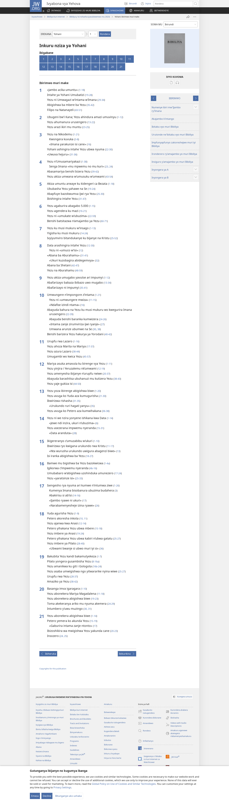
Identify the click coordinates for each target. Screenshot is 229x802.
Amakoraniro (110, 735)
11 (129, 59)
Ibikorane (108, 744)
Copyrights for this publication (52, 668)
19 (103, 66)
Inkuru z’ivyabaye (111, 753)
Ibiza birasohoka (77, 727)
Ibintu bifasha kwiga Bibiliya (48, 729)
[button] (83, 10)
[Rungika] (188, 17)
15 (69, 66)
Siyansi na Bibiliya (43, 756)
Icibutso (107, 740)
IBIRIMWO (174, 98)
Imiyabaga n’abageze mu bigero (50, 742)
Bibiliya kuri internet (56, 16)
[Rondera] (173, 3)
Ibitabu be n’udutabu (79, 714)
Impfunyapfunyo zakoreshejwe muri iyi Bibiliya (174, 144)
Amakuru (108, 704)
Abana (38, 747)
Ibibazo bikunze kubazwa (115, 718)
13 (52, 66)
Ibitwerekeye (109, 712)
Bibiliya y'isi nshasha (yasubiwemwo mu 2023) (90, 16)
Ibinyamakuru (76, 732)
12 (43, 66)
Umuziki (73, 763)
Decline (47, 796)
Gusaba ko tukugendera (114, 722)
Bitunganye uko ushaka (68, 796)
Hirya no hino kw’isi (112, 758)
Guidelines (74, 750)
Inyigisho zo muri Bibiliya (47, 704)
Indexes (73, 745)
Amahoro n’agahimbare (46, 733)
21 (121, 66)
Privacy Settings (62, 787)
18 (95, 66)
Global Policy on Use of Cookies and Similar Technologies (124, 783)
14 (60, 66)
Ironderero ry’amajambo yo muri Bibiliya (174, 154)
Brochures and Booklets (80, 719)
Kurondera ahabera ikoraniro (177, 712)
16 (78, 66)
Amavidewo (75, 759)
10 (121, 59)
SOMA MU (156, 24)
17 (86, 66)
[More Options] (194, 17)
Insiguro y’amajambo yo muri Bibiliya (172, 161)
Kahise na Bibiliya (43, 760)
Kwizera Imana (42, 751)
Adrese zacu (109, 726)
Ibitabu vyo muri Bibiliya (165, 126)
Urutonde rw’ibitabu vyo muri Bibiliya (173, 134)
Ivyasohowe (37, 16)
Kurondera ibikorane (149, 718)
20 (112, 66)
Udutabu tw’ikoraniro (79, 736)
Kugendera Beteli (111, 731)
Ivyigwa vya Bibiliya (44, 724)
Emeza (35, 796)
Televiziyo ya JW (77, 754)
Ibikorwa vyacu (110, 749)
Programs (74, 741)
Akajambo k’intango (163, 118)
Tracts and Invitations (79, 723)
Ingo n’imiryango (43, 738)
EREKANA (46, 34)
